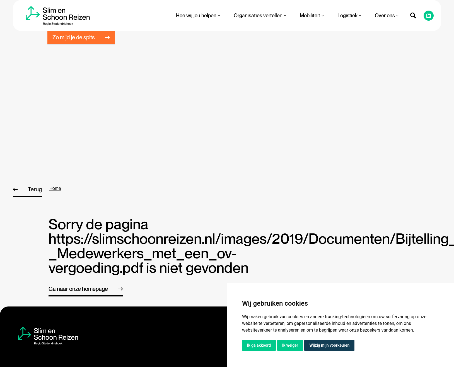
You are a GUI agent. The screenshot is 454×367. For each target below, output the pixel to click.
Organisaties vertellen (260, 15)
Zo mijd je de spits (73, 37)
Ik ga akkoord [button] (259, 345)
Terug (35, 189)
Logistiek (349, 15)
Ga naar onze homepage (78, 289)
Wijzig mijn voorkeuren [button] (329, 345)
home (55, 188)
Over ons (386, 15)
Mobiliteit (311, 15)
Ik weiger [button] (290, 345)
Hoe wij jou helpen (198, 15)
